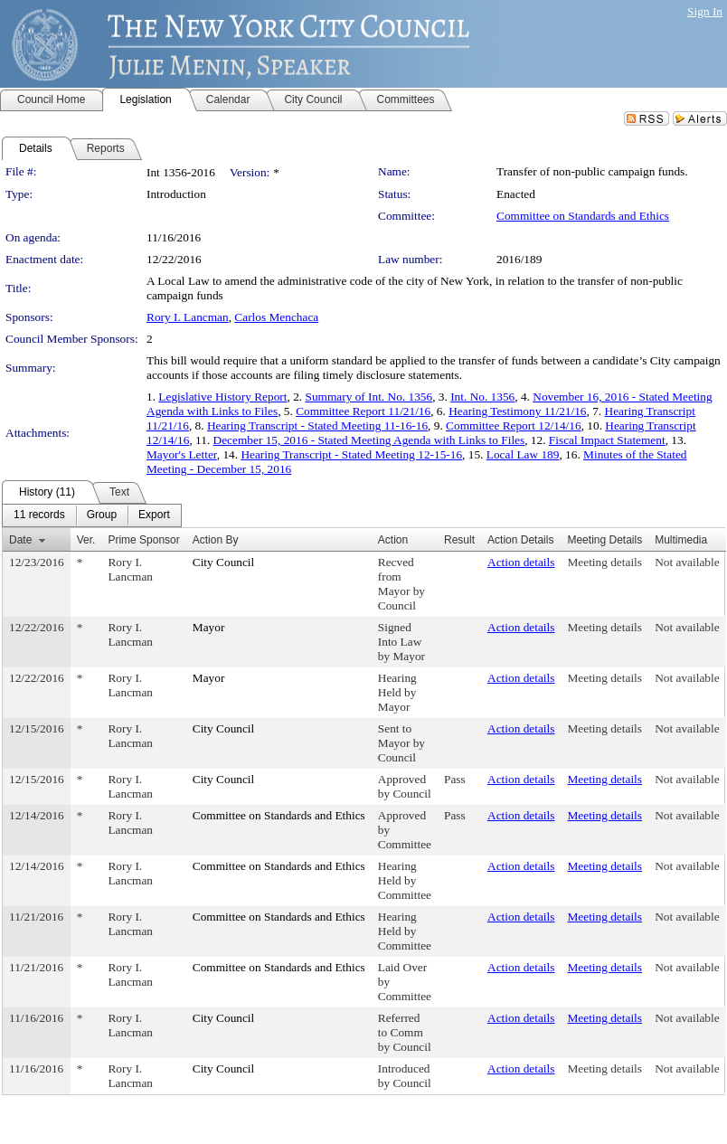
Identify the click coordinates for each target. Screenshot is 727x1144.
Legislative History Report (222, 396)
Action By (216, 540)
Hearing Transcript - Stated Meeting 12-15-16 (351, 454)
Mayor (209, 627)
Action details (520, 562)
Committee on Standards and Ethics (582, 215)
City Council (224, 562)
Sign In (704, 11)
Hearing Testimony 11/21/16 (517, 411)
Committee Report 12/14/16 (513, 425)
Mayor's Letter (181, 454)
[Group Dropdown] (101, 515)
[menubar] (92, 515)
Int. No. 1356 (482, 396)
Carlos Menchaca (276, 317)
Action (393, 540)
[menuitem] (39, 515)
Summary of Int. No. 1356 (368, 396)
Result (459, 540)
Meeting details (604, 562)
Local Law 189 (523, 454)
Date (20, 540)
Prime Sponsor (143, 540)
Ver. (86, 540)
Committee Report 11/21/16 (363, 411)
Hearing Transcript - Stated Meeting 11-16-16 (317, 425)
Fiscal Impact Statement (607, 440)
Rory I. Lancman (187, 317)
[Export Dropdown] (154, 515)
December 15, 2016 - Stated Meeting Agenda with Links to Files (369, 440)
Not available (687, 562)
